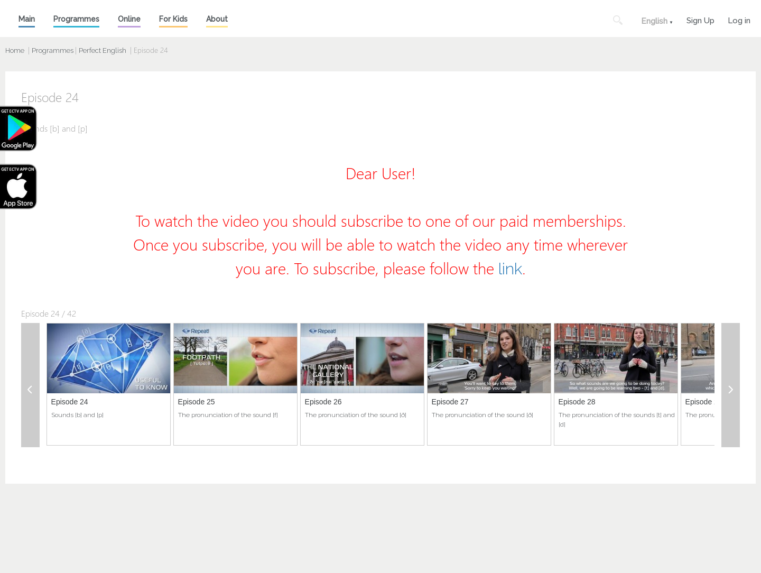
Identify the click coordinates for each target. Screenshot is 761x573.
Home (14, 50)
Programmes (76, 19)
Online (129, 19)
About (217, 19)
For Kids (173, 19)
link (510, 269)
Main (26, 19)
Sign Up (700, 19)
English (654, 21)
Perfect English (102, 50)
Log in (739, 19)
